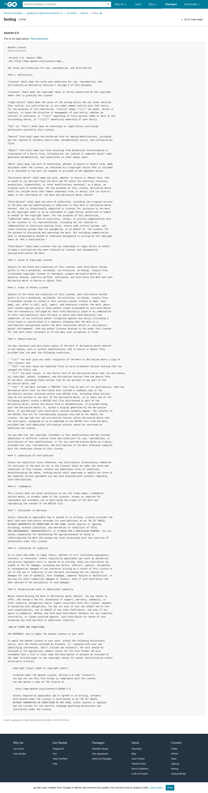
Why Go (121, 4)
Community (192, 4)
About (135, 742)
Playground (58, 748)
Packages (171, 4)
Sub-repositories (100, 753)
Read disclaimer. (39, 38)
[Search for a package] (64, 4)
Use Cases (18, 748)
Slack (173, 758)
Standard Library (100, 748)
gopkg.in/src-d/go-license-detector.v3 (45, 13)
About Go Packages (102, 758)
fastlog (95, 13)
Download (136, 748)
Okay (170, 787)
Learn (138, 4)
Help (55, 763)
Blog (134, 753)
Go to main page (192, 19)
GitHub (174, 753)
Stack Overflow (60, 758)
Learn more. (156, 787)
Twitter (174, 748)
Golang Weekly (178, 773)
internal (84, 13)
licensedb (71, 13)
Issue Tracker (138, 758)
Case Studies (19, 753)
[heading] (13, 4)
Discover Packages (13, 13)
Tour (55, 753)
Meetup (175, 768)
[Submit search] (108, 4)
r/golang (175, 763)
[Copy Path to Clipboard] (101, 13)
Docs (153, 4)
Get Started (60, 742)
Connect (176, 742)
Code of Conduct (140, 773)
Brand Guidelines (140, 768)
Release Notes (139, 763)
